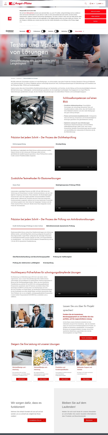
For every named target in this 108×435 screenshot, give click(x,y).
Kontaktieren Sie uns (35, 420)
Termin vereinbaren (86, 338)
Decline (95, 13)
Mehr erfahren (21, 379)
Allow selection (95, 8)
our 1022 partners (29, 5)
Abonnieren (89, 420)
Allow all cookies (95, 4)
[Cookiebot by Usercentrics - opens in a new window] (9, 24)
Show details (78, 24)
